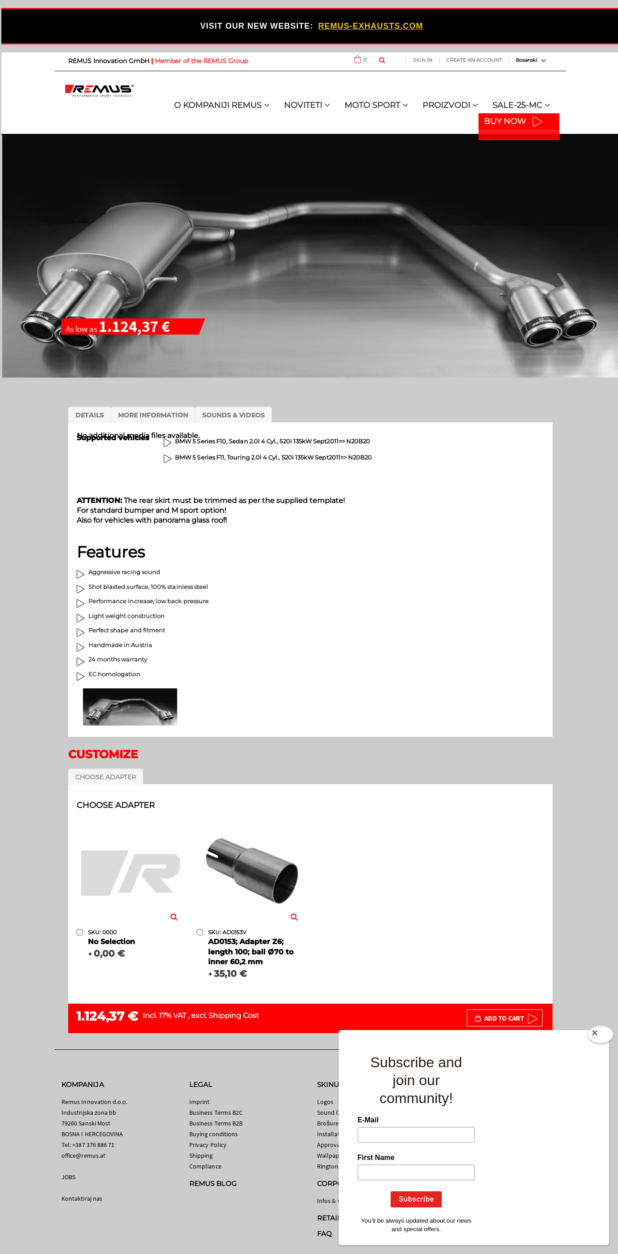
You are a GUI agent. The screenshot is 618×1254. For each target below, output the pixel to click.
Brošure (328, 1123)
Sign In (422, 60)
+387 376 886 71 (93, 1145)
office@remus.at (83, 1155)
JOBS (68, 1177)
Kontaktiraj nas (81, 1198)
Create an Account (474, 60)
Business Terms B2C (216, 1112)
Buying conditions (213, 1134)
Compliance (205, 1166)
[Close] (601, 1036)
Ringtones (330, 1166)
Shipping (201, 1155)
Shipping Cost (234, 1015)
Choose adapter (105, 777)
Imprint (199, 1102)
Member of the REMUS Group (201, 61)
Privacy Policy (207, 1145)
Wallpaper (331, 1155)
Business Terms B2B (216, 1123)
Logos (325, 1102)
